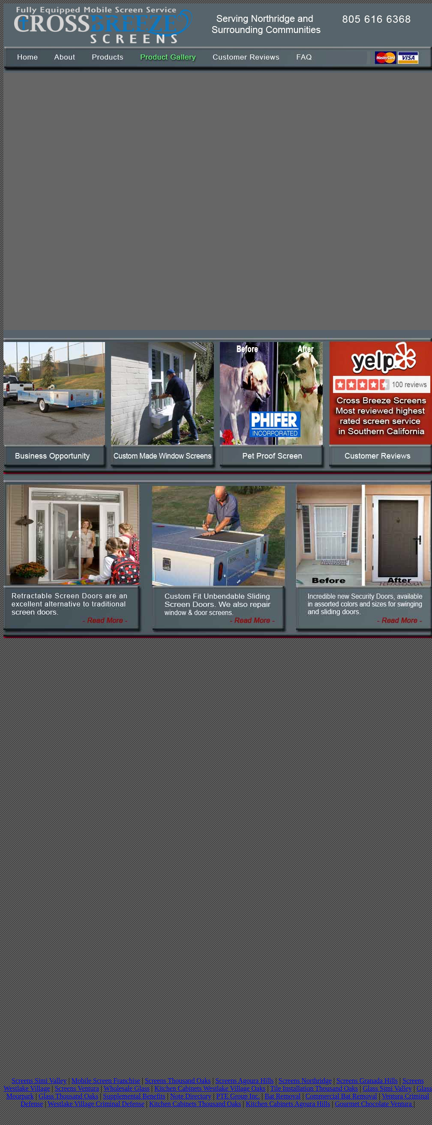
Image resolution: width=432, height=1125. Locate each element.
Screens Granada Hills (367, 1080)
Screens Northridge (305, 1080)
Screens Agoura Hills (245, 1080)
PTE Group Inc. (238, 1096)
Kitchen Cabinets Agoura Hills (288, 1103)
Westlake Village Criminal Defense (96, 1103)
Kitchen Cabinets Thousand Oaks (195, 1103)
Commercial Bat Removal (341, 1096)
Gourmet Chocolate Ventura (374, 1103)
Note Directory (190, 1096)
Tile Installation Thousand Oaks (314, 1088)
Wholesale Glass (127, 1088)
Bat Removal (282, 1096)
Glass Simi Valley (387, 1088)
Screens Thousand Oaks (177, 1080)
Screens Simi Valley (39, 1080)
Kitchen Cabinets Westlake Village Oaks (209, 1088)
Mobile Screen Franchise (106, 1080)
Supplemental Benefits (134, 1096)
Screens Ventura (77, 1088)
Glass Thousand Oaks (68, 1096)
